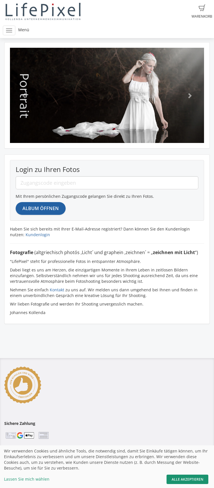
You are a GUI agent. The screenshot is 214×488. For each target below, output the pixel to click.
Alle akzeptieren (187, 479)
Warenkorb (202, 12)
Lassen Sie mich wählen (26, 479)
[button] (24, 95)
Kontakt (57, 289)
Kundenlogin (38, 234)
